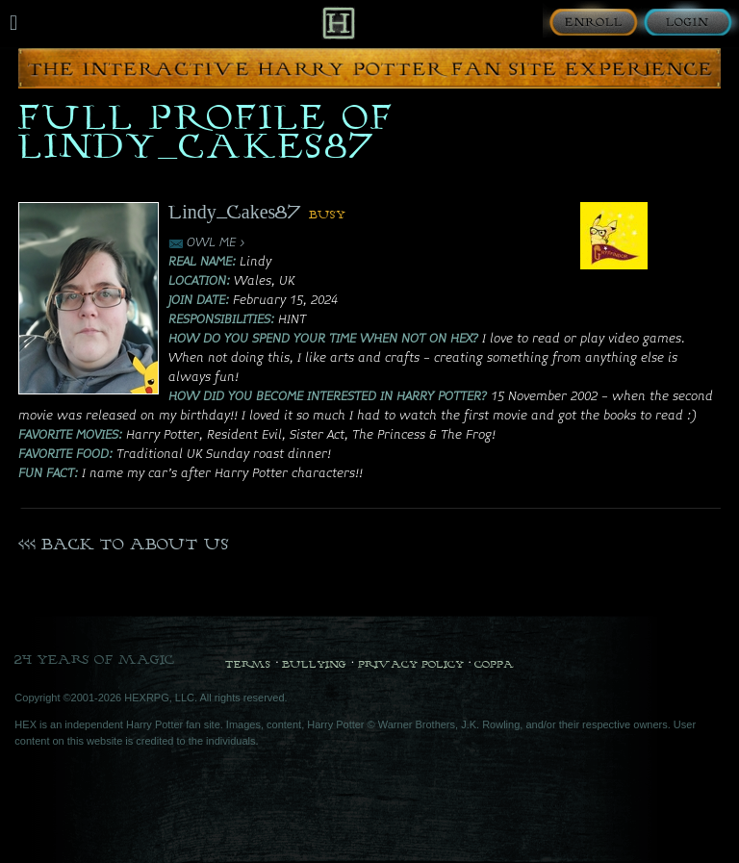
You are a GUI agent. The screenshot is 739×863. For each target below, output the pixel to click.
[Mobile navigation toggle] (13, 23)
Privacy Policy (411, 664)
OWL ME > (216, 243)
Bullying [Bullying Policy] (314, 664)
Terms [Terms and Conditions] (247, 664)
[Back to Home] (338, 22)
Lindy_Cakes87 (235, 211)
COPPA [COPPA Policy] (494, 664)
